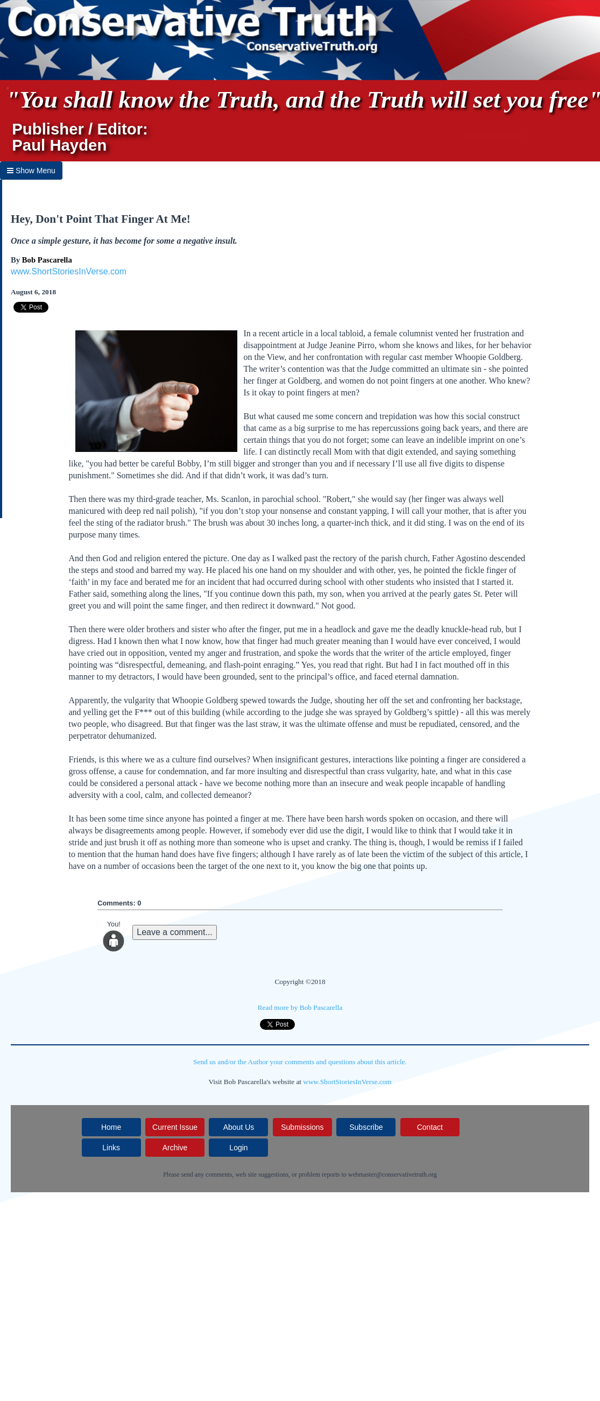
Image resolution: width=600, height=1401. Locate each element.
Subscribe (366, 1127)
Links (111, 1147)
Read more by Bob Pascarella (300, 1007)
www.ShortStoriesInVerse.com (68, 271)
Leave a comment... (175, 932)
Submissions (302, 1127)
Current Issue (174, 1127)
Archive (175, 1147)
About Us (239, 1127)
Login (238, 1147)
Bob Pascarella (47, 260)
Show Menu (31, 170)
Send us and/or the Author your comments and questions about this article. (300, 1062)
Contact (430, 1127)
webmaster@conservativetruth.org (392, 1174)
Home (111, 1127)
